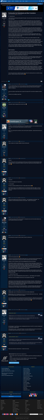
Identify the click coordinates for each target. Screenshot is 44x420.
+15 (4, 169)
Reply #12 (9, 309)
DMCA (25, 418)
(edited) (26, 309)
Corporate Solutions (3, 403)
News (26, 407)
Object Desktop (2, 402)
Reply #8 (9, 217)
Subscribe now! (11, 396)
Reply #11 (9, 290)
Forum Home (4, 5)
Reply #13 (9, 333)
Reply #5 (9, 158)
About (26, 402)
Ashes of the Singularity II (16, 402)
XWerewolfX (4, 89)
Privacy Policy (17, 418)
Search (7, 5)
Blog (25, 403)
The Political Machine (15, 408)
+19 (4, 113)
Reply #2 (9, 102)
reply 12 (17, 336)
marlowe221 (4, 129)
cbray (4, 183)
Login (10, 5)
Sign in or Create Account (14, 362)
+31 (4, 95)
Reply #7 (9, 197)
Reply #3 (9, 124)
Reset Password (39, 407)
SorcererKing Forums (19, 14)
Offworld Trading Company (16, 409)
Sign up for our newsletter (24, 414)
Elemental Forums (22, 141)
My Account (38, 403)
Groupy (2, 409)
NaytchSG (4, 107)
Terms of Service (21, 418)
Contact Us (26, 410)
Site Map (27, 418)
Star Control (14, 407)
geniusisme (4, 146)
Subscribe (41, 414)
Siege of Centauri (15, 410)
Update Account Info (39, 408)
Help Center (38, 402)
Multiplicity (2, 408)
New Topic (40, 3)
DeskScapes (2, 407)
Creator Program (27, 409)
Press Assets (26, 408)
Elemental (14, 403)
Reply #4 (9, 141)
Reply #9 (9, 235)
